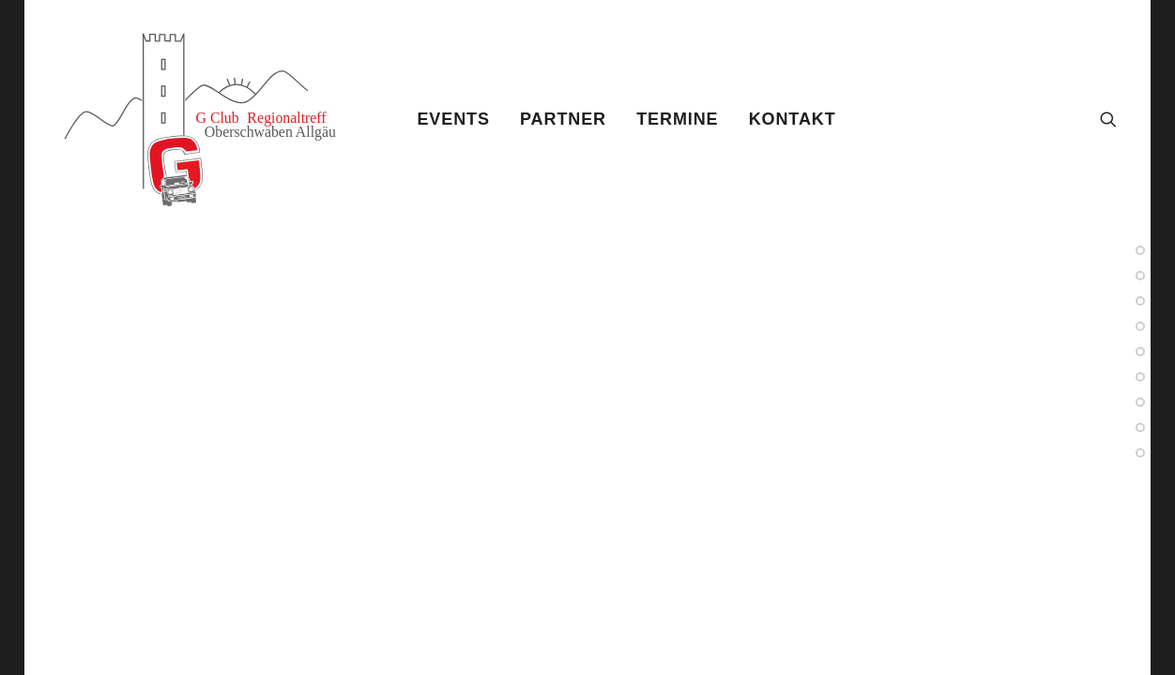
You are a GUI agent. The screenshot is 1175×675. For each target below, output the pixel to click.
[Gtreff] (214, 119)
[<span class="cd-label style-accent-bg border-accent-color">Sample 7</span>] (1140, 276)
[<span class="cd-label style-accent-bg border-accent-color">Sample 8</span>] (1140, 326)
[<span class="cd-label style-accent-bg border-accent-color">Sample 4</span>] (1140, 301)
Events (453, 119)
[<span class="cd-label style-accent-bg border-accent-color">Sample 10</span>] (1140, 453)
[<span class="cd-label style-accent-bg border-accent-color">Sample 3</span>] (1140, 377)
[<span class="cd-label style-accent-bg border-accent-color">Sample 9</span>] (1140, 427)
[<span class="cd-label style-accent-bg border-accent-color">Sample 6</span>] (1140, 352)
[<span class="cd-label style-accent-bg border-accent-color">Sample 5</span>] (1140, 402)
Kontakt (792, 119)
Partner (563, 119)
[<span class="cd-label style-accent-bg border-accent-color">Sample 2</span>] (1140, 250)
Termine (677, 119)
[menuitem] (453, 119)
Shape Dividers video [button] (193, 618)
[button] (1108, 119)
